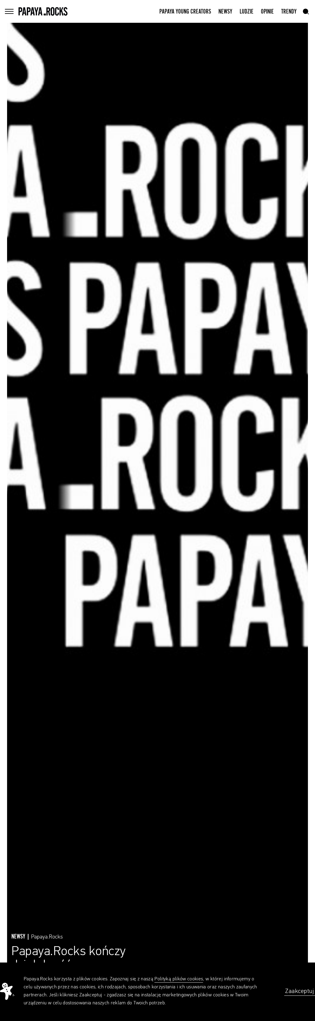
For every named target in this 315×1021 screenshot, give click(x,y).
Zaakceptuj (299, 991)
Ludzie (246, 11)
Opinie (267, 11)
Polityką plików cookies (178, 979)
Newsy (225, 11)
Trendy (289, 11)
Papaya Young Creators (185, 11)
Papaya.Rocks (47, 937)
